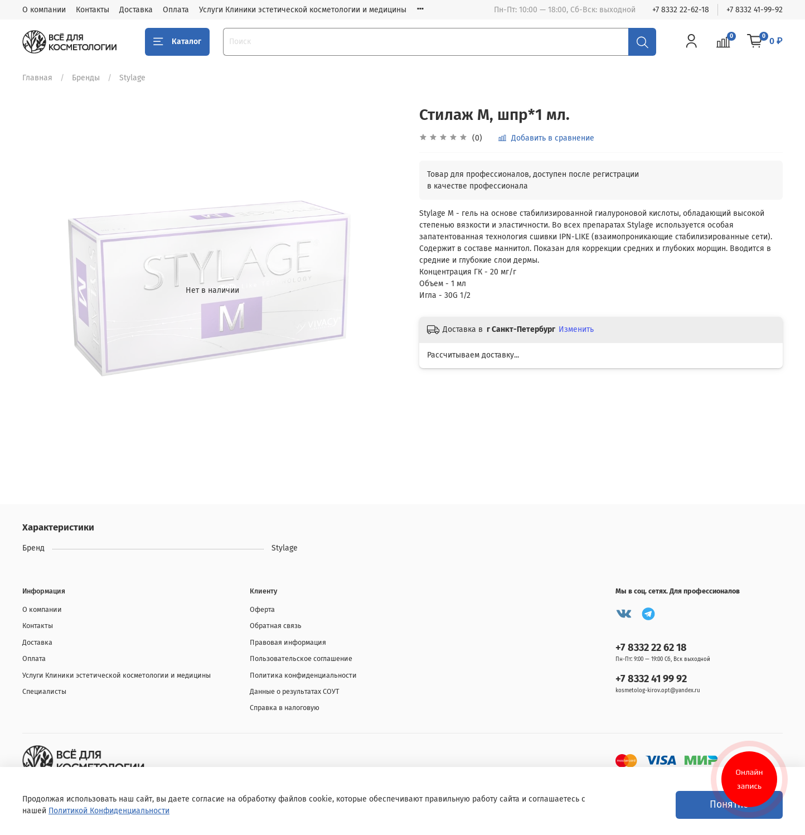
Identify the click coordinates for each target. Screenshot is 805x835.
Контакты (92, 10)
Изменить (576, 329)
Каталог (177, 42)
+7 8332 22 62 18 (651, 647)
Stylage (132, 78)
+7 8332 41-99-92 (754, 10)
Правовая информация (288, 642)
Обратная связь (276, 625)
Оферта (262, 609)
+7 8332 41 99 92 (651, 679)
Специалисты (44, 691)
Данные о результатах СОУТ (295, 691)
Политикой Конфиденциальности (109, 810)
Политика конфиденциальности (303, 675)
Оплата (176, 10)
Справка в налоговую (284, 707)
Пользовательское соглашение (301, 658)
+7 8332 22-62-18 (680, 10)
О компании (44, 10)
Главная (37, 78)
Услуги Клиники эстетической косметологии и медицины (302, 10)
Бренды (86, 78)
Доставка (136, 10)
